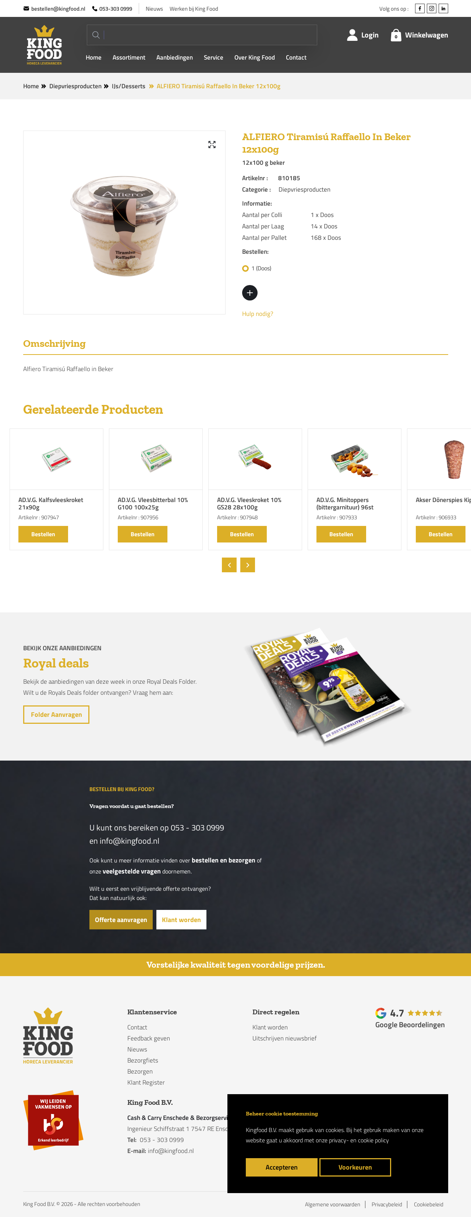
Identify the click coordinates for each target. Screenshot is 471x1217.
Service (213, 57)
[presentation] (229, 565)
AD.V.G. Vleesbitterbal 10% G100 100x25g (153, 504)
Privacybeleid (387, 1204)
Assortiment (129, 57)
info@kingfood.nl (129, 841)
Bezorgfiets (142, 1060)
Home (94, 57)
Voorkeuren (355, 1167)
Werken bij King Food (194, 8)
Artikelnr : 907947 (38, 517)
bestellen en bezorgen (223, 860)
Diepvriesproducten (75, 86)
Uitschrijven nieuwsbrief (284, 1038)
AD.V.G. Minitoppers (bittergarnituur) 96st (344, 504)
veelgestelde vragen (132, 871)
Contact (296, 57)
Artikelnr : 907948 (237, 517)
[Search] (202, 35)
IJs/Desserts (128, 86)
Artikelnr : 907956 (138, 517)
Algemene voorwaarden (332, 1204)
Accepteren (282, 1167)
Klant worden (181, 920)
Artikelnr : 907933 (336, 517)
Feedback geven (148, 1038)
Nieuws (154, 8)
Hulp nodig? (257, 313)
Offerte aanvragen (121, 920)
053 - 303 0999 (197, 827)
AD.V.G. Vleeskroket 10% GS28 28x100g (249, 504)
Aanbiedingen (174, 57)
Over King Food (254, 57)
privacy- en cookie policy (359, 1140)
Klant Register (146, 1082)
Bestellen (43, 534)
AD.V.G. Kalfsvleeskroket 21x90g (50, 504)
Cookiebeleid (428, 1204)
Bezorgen (140, 1071)
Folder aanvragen (56, 714)
